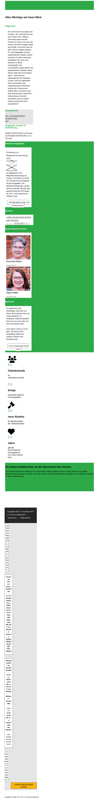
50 (18, 223)
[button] (19, 116)
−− (10, 223)
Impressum (12, 518)
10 (15, 223)
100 (21, 223)
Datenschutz (25, 518)
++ (27, 223)
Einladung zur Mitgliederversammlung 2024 (16, 155)
